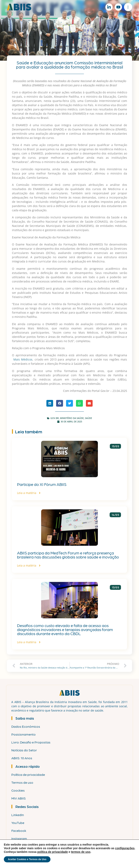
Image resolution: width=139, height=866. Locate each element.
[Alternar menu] (128, 7)
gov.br (54, 418)
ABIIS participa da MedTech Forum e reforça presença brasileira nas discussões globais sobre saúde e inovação (68, 554)
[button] (49, 403)
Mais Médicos (23, 359)
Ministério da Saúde (72, 418)
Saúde (88, 418)
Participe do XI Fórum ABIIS (41, 484)
